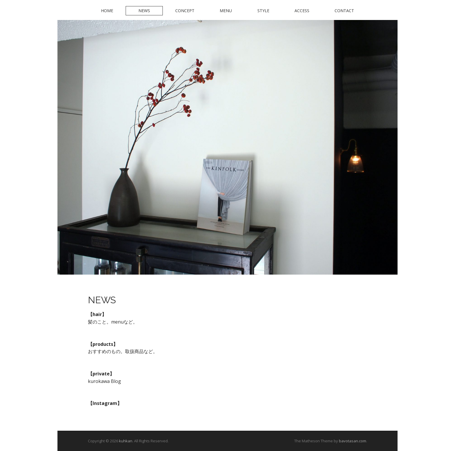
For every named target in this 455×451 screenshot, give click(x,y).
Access (302, 10)
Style (263, 10)
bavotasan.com (352, 440)
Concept (184, 10)
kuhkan (125, 440)
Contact (344, 10)
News (144, 10)
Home (107, 10)
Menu (226, 10)
